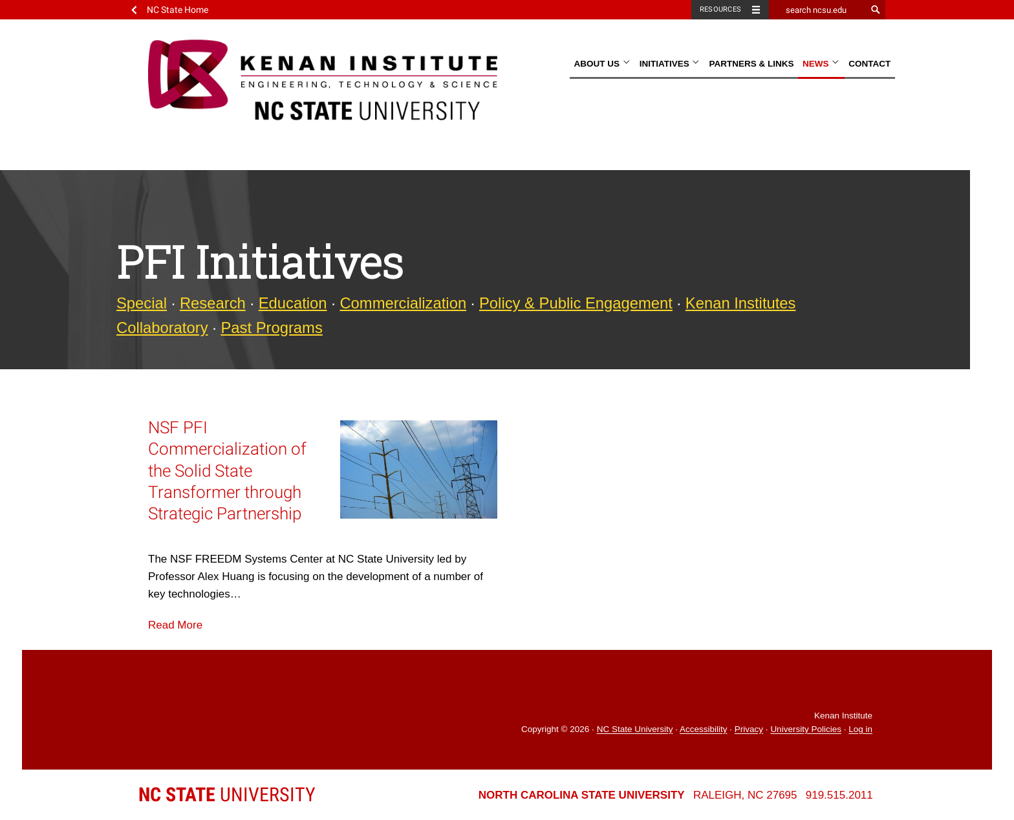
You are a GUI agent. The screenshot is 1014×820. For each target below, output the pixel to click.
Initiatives (670, 64)
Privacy (749, 730)
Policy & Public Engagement (576, 303)
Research (213, 303)
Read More (175, 625)
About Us (602, 64)
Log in (860, 730)
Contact (869, 64)
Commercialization (403, 303)
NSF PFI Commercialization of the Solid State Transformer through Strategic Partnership (227, 470)
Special (141, 303)
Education (293, 303)
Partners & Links (751, 64)
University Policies (805, 730)
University (227, 794)
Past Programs (271, 327)
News (821, 64)
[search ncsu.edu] (817, 9)
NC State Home (177, 10)
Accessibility (704, 730)
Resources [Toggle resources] (720, 9)
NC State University (635, 730)
